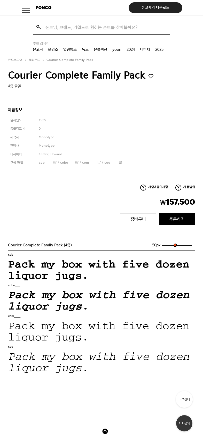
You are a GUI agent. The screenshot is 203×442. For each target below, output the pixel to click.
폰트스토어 (15, 60)
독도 (85, 49)
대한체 (145, 49)
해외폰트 (34, 60)
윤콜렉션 (100, 49)
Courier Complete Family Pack (69, 60)
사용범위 (189, 187)
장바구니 (138, 219)
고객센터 (184, 399)
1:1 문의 (184, 423)
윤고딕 (38, 49)
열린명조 (70, 49)
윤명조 (53, 49)
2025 (159, 49)
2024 (131, 49)
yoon (116, 49)
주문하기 (177, 219)
